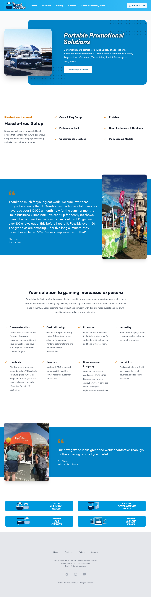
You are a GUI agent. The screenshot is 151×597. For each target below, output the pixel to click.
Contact (72, 5)
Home (34, 5)
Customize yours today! (77, 69)
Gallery (59, 5)
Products (46, 5)
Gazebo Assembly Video (93, 5)
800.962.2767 (137, 5)
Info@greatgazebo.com (78, 566)
